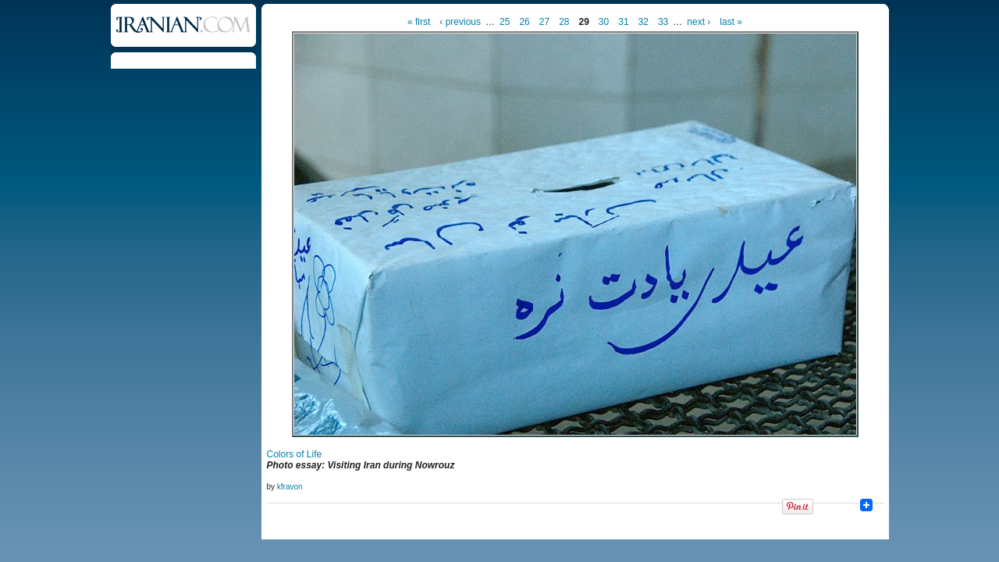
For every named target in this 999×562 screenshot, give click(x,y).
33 (663, 21)
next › (698, 21)
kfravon (290, 486)
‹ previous (460, 21)
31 (623, 21)
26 (524, 21)
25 (505, 21)
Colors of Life (294, 454)
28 (564, 21)
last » (731, 21)
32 (643, 21)
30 (604, 21)
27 (544, 21)
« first (418, 21)
